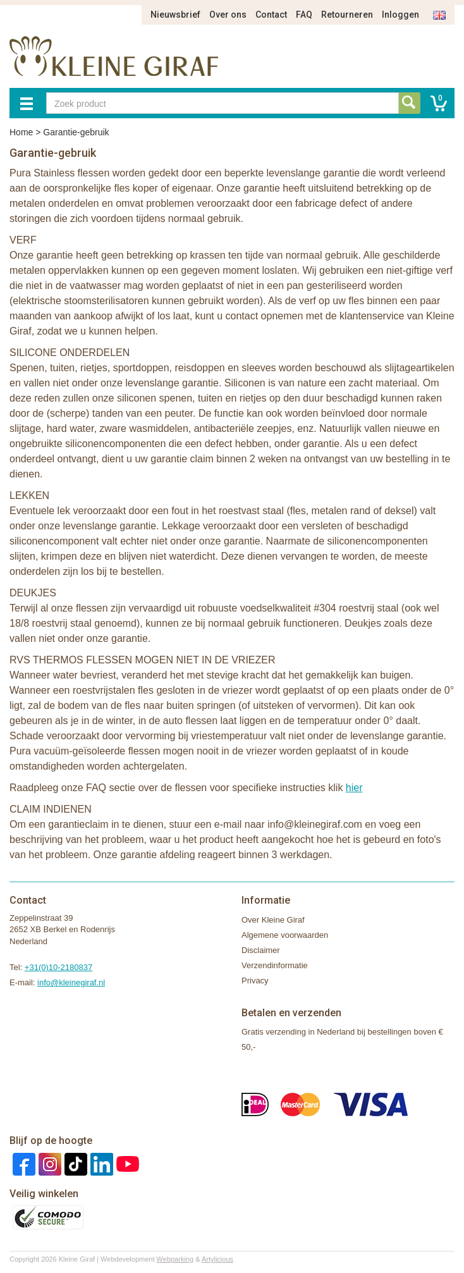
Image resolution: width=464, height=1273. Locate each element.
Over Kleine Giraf (273, 920)
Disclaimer (260, 950)
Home (21, 132)
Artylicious (217, 1259)
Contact (271, 14)
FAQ (304, 14)
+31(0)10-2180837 (58, 967)
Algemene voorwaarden (284, 935)
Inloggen (400, 14)
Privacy (255, 980)
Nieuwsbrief (175, 14)
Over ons (228, 14)
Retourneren (347, 14)
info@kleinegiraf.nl (71, 982)
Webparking (175, 1259)
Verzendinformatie (274, 965)
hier (354, 787)
